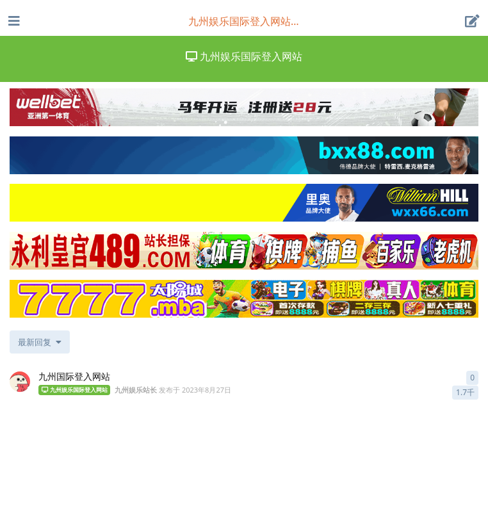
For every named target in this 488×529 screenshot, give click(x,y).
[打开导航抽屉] (13, 21)
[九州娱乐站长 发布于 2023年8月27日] (20, 381)
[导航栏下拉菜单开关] (244, 21)
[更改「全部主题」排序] (40, 342)
